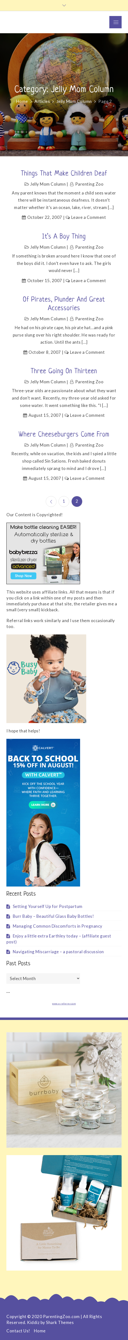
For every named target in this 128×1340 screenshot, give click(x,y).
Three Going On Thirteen (64, 371)
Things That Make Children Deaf (64, 174)
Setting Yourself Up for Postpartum (48, 906)
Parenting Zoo (89, 184)
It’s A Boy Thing (64, 237)
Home (40, 1330)
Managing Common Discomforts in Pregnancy (57, 926)
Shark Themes (60, 1322)
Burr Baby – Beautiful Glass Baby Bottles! (53, 916)
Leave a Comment (88, 217)
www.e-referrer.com (64, 1003)
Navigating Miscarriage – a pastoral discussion (58, 951)
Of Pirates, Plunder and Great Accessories (64, 304)
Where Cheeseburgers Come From (64, 434)
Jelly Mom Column (48, 184)
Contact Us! (18, 1330)
